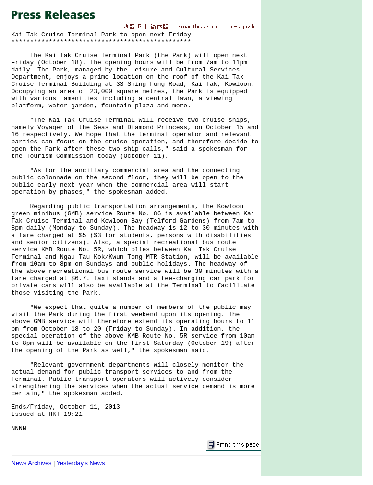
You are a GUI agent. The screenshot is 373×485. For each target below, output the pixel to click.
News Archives (32, 463)
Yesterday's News (81, 463)
